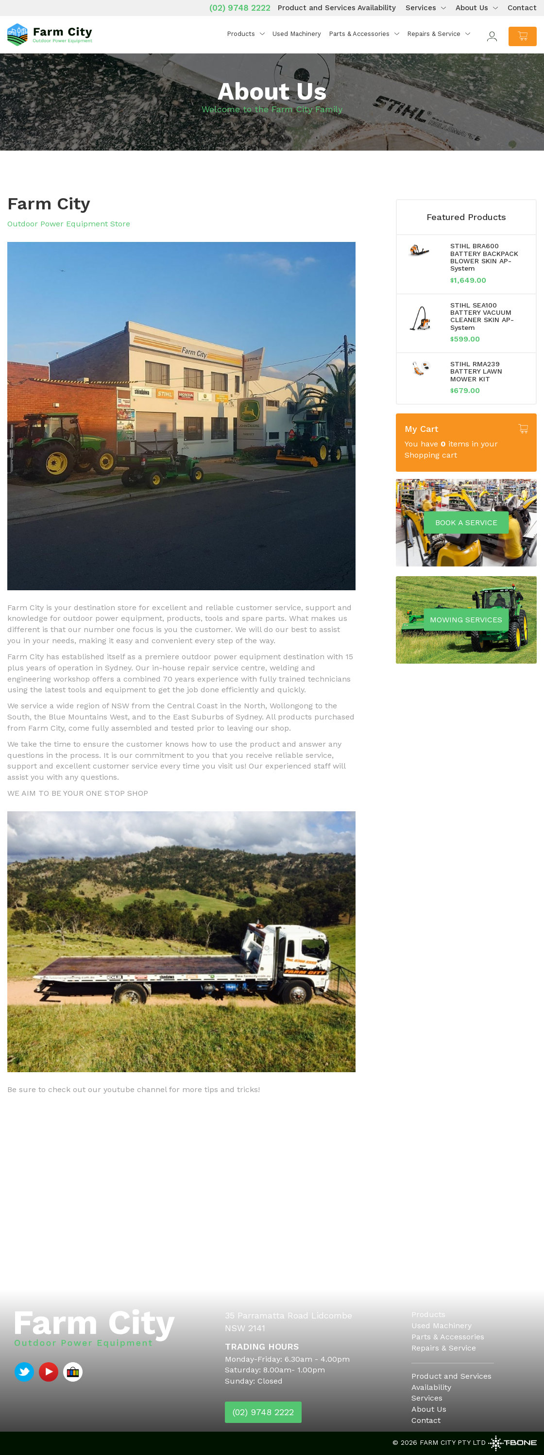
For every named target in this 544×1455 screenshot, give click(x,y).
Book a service (466, 522)
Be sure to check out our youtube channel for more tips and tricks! (133, 1089)
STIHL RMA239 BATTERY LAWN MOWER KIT (476, 371)
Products (241, 33)
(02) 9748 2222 (240, 8)
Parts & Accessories (359, 33)
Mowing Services (466, 619)
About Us (472, 7)
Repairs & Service (433, 33)
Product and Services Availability (337, 7)
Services (421, 7)
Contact (522, 7)
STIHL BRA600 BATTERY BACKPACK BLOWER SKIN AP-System (484, 257)
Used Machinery (296, 33)
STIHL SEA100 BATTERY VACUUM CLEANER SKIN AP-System (482, 316)
